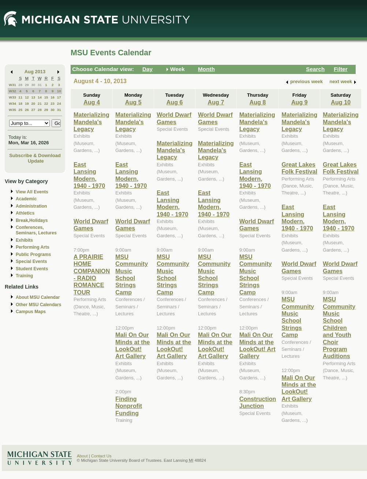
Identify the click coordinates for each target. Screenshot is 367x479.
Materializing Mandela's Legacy (91, 121)
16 (52, 97)
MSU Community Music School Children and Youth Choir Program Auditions (339, 327)
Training (24, 275)
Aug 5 (133, 102)
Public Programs (33, 254)
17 (59, 97)
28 (20, 85)
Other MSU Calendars (38, 304)
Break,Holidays (32, 220)
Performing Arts (32, 247)
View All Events (32, 191)
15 (46, 97)
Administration (31, 206)
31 (40, 85)
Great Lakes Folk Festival (299, 168)
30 (33, 85)
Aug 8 (258, 102)
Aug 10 (341, 102)
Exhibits (24, 240)
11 (20, 97)
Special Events (31, 261)
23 (52, 103)
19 (27, 103)
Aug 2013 (35, 71)
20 (33, 103)
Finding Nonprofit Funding (128, 406)
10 (59, 91)
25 (20, 110)
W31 (12, 85)
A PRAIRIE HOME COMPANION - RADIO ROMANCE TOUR (92, 274)
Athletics (25, 213)
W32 (12, 91)
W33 (12, 97)
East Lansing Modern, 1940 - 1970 (89, 175)
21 (40, 103)
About (82, 456)
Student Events (32, 268)
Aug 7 (216, 102)
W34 (12, 103)
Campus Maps (31, 311)
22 (46, 103)
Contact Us (101, 456)
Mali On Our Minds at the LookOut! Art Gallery (132, 345)
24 (59, 103)
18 (20, 103)
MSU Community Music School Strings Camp (131, 274)
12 (27, 97)
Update (36, 161)
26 (27, 110)
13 (33, 97)
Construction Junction (257, 402)
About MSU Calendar (38, 297)
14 (40, 97)
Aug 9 (299, 102)
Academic (26, 198)
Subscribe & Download (35, 155)
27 (33, 110)
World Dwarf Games (91, 224)
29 (27, 85)
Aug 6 (174, 102)
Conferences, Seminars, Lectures (36, 230)
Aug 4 (91, 102)
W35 (12, 110)
